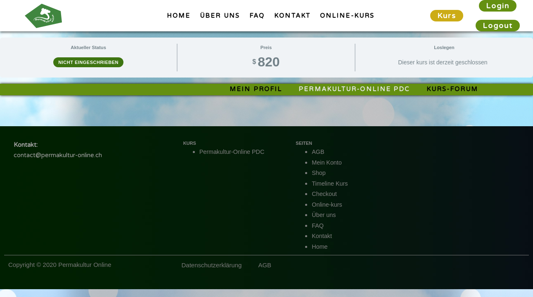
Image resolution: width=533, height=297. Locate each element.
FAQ (257, 15)
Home (178, 15)
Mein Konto (327, 162)
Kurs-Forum (452, 89)
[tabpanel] (266, 89)
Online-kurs (347, 15)
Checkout (325, 193)
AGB (318, 151)
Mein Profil (256, 89)
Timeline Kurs (330, 183)
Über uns (220, 15)
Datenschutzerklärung (211, 265)
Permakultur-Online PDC (354, 89)
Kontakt (292, 15)
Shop (319, 172)
